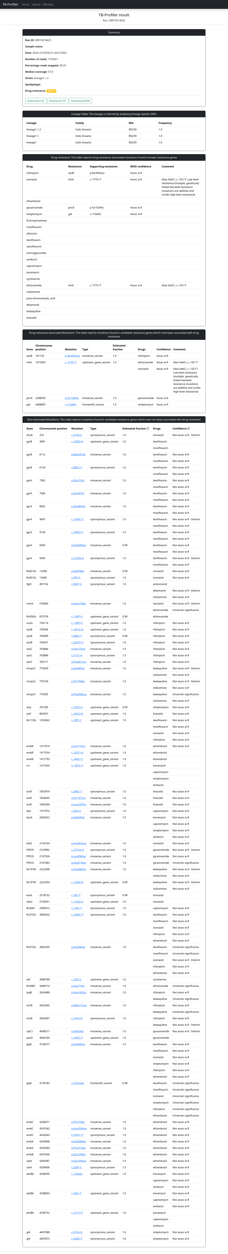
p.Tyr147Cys (78, 798)
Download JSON (80, 101)
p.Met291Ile (78, 454)
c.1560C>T (77, 914)
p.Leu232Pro (78, 804)
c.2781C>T (77, 1135)
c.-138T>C (77, 623)
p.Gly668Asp (78, 545)
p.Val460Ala (78, 1044)
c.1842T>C (77, 532)
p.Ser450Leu (72, 356)
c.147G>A (76, 1018)
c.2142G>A (77, 558)
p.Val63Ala (77, 1031)
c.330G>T (76, 1238)
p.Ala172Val (78, 649)
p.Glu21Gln (78, 480)
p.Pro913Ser (78, 1148)
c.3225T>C (77, 642)
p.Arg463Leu (78, 843)
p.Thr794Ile (78, 681)
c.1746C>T (77, 519)
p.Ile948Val (78, 668)
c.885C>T (76, 467)
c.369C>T (76, 791)
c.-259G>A (77, 441)
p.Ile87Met (77, 571)
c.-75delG (76, 1174)
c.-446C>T (77, 759)
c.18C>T (76, 895)
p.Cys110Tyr (78, 746)
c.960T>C (76, 584)
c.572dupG (77, 1083)
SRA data (48, 4)
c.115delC (70, 404)
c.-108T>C (77, 616)
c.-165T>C (77, 707)
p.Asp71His (78, 986)
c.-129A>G (77, 882)
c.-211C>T (77, 1212)
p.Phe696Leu (79, 694)
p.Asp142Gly (78, 992)
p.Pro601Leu (78, 662)
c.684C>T (76, 636)
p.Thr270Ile (78, 1122)
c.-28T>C (76, 720)
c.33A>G (76, 811)
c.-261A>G (77, 629)
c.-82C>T (76, 1193)
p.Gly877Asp (78, 863)
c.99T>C (76, 577)
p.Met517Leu (79, 1005)
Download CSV (35, 101)
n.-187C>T (77, 765)
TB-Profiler (10, 4)
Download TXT (57, 101)
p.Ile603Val (78, 817)
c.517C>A (76, 655)
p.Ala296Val (78, 947)
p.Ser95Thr (77, 493)
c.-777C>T (70, 362)
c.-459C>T (77, 1037)
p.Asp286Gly (78, 869)
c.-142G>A (77, 901)
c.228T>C (76, 1167)
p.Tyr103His (72, 398)
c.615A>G (76, 1232)
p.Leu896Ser (78, 856)
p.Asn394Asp (79, 1128)
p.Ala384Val (78, 506)
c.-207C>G (77, 752)
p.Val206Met (78, 1141)
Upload (36, 4)
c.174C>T (76, 908)
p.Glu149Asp (78, 1161)
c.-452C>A (77, 713)
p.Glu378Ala (78, 1154)
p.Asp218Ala (78, 603)
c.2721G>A (77, 850)
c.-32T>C (76, 979)
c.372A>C (76, 435)
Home (25, 4)
